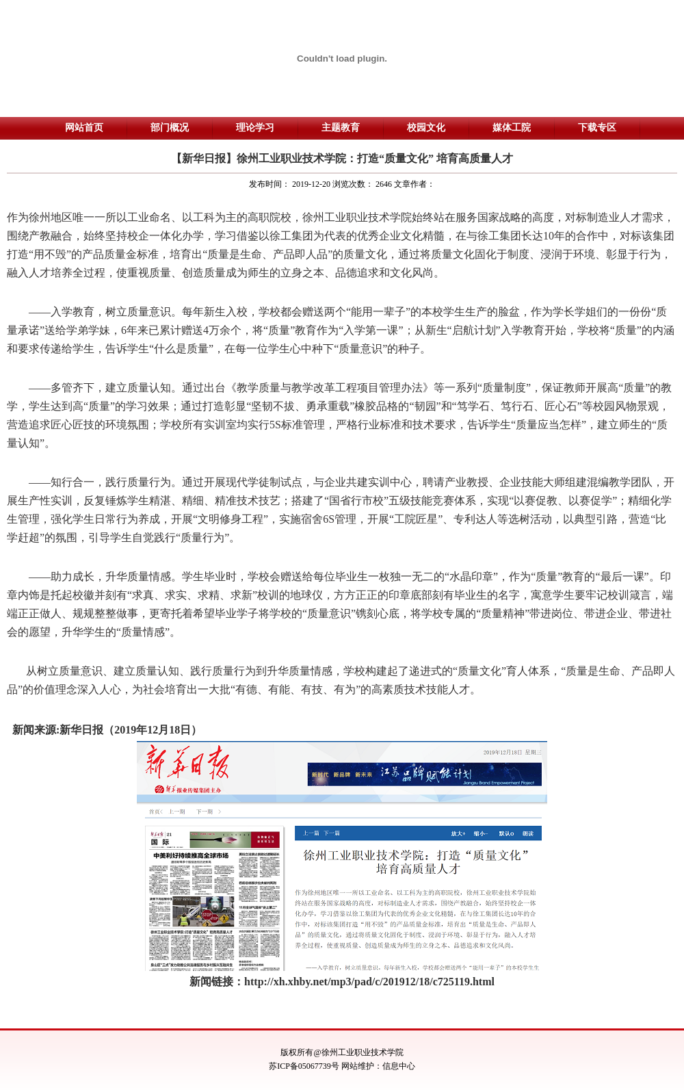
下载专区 (597, 127)
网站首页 (84, 127)
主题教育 (340, 127)
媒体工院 (511, 127)
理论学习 (255, 127)
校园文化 (426, 127)
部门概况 (169, 127)
